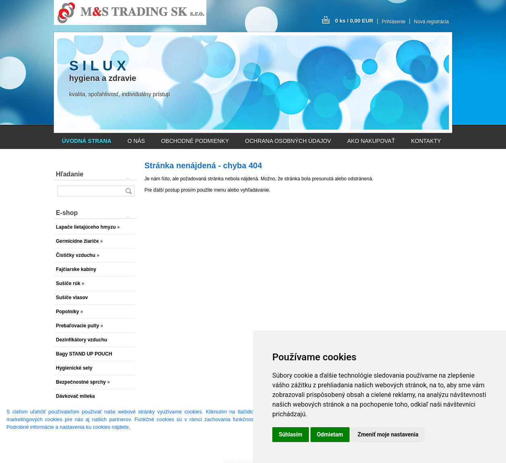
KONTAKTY (426, 141)
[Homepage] (86, 141)
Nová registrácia (431, 22)
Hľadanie (69, 174)
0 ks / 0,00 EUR (354, 21)
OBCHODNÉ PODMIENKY (195, 141)
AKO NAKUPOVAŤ (371, 141)
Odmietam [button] (330, 434)
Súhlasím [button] (290, 434)
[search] (128, 191)
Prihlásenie (393, 22)
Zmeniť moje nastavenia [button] (388, 434)
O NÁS (136, 141)
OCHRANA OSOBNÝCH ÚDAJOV (288, 141)
